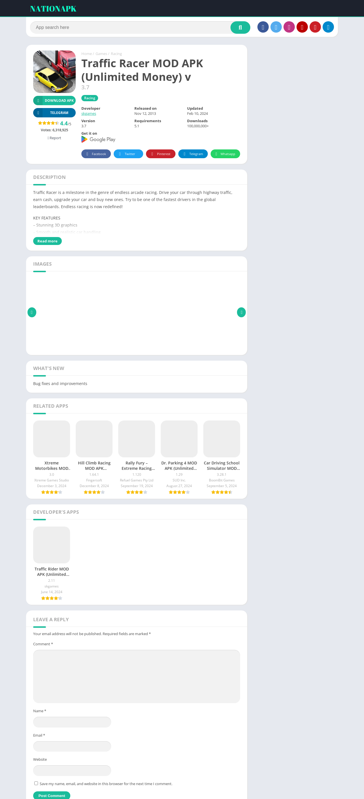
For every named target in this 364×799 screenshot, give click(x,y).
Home (86, 54)
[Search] (140, 27)
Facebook (95, 155)
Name (39, 712)
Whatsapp (224, 155)
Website (40, 760)
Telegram (192, 155)
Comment (43, 644)
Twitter (126, 155)
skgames (88, 114)
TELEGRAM (50, 114)
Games (101, 54)
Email (39, 736)
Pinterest (159, 155)
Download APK (53, 101)
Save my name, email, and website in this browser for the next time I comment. (106, 784)
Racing (116, 54)
